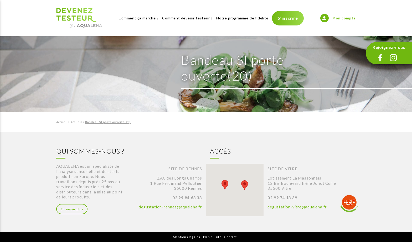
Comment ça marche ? (138, 18)
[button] (225, 185)
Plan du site (212, 237)
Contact (230, 237)
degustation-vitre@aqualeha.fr (297, 206)
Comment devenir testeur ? (187, 18)
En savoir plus (72, 209)
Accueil (62, 122)
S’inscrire (288, 17)
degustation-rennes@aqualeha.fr (170, 206)
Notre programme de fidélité (242, 18)
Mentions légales (186, 237)
